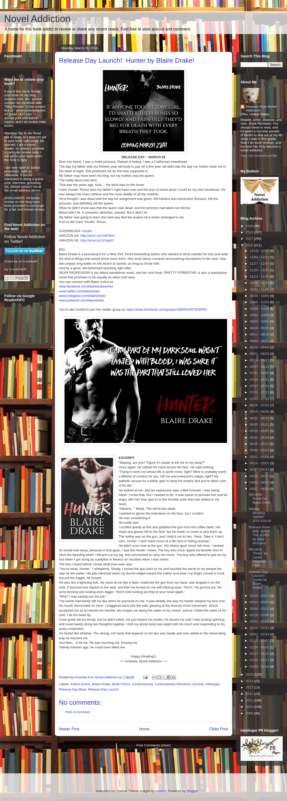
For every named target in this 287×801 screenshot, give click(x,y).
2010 (250, 707)
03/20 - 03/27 (260, 596)
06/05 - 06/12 (260, 424)
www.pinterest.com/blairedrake (81, 300)
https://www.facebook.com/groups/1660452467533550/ (166, 309)
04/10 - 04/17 (260, 476)
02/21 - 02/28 (260, 621)
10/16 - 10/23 (260, 302)
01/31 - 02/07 (260, 641)
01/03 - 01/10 (260, 666)
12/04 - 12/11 (260, 257)
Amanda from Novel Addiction (261, 108)
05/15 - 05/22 (260, 444)
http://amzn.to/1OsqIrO (97, 240)
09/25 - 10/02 (260, 321)
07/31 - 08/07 (260, 373)
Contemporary (142, 684)
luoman (161, 791)
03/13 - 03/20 (260, 602)
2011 (250, 700)
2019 (250, 226)
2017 (250, 239)
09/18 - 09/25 (260, 328)
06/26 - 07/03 (260, 405)
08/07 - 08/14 (260, 367)
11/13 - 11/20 (260, 276)
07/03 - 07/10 (260, 399)
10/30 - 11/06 (260, 289)
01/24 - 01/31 (260, 647)
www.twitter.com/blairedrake (79, 291)
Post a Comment (77, 712)
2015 (250, 674)
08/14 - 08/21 (260, 360)
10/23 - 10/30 (260, 296)
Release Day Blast (72, 689)
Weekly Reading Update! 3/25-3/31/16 (260, 515)
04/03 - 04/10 (260, 482)
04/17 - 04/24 (260, 469)
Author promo (80, 684)
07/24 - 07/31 (260, 379)
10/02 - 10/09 (260, 315)
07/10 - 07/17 (260, 392)
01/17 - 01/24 (260, 653)
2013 (250, 687)
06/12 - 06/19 (260, 418)
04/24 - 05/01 (260, 463)
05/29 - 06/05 (260, 431)
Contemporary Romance (173, 684)
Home (144, 729)
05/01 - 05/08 (260, 457)
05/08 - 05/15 (260, 450)
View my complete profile (259, 155)
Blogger (192, 791)
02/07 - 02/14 (260, 634)
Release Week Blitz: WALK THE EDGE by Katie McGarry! (259, 535)
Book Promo (121, 684)
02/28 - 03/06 (260, 615)
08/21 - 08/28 (260, 354)
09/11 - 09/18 (260, 334)
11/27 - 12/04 (260, 263)
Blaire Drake (101, 684)
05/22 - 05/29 (260, 437)
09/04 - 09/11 (260, 341)
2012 (250, 694)
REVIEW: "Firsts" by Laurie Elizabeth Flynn (258, 557)
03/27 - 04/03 (260, 489)
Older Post (218, 729)
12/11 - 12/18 (260, 251)
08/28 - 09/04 (260, 347)
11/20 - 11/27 (260, 270)
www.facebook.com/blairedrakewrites (86, 286)
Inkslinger (212, 684)
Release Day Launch (103, 689)
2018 (250, 232)
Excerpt (198, 684)
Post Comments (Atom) (153, 745)
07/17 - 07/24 (260, 386)
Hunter (87, 231)
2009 (250, 713)
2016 (250, 245)
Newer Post (69, 729)
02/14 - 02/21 (260, 628)
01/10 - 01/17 (260, 660)
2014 (250, 681)
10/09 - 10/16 (260, 309)
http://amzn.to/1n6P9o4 (98, 235)
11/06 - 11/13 (260, 283)
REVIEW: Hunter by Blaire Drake (260, 498)
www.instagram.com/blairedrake (82, 296)
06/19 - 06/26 (260, 411)
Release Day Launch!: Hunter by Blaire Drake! (258, 579)
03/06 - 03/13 (260, 609)
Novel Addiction (37, 18)
